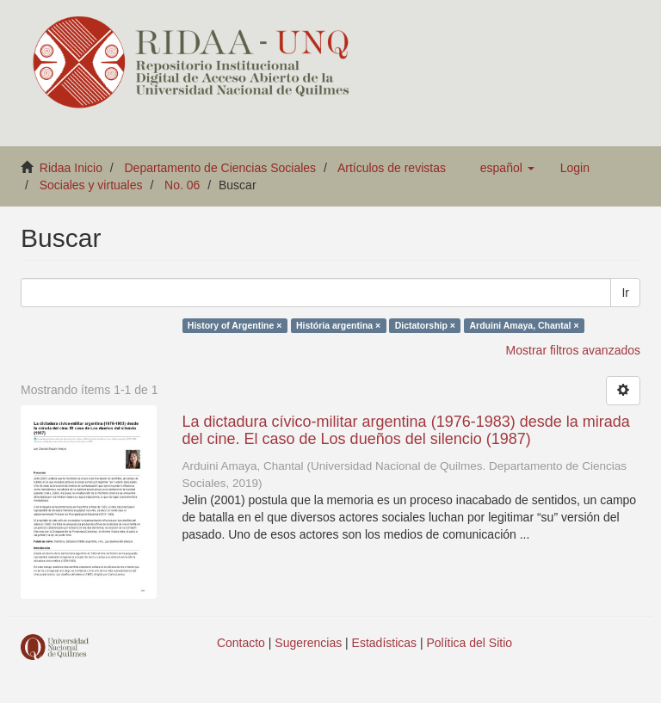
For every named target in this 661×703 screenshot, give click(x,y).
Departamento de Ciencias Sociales (221, 168)
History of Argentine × (235, 325)
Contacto (241, 643)
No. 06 (182, 185)
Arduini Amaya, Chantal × (523, 325)
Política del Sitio (470, 643)
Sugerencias (308, 643)
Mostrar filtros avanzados (573, 350)
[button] (507, 167)
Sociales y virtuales (91, 185)
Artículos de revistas (391, 168)
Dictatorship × (425, 325)
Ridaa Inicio (71, 168)
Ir (625, 292)
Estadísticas (384, 643)
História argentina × (338, 325)
